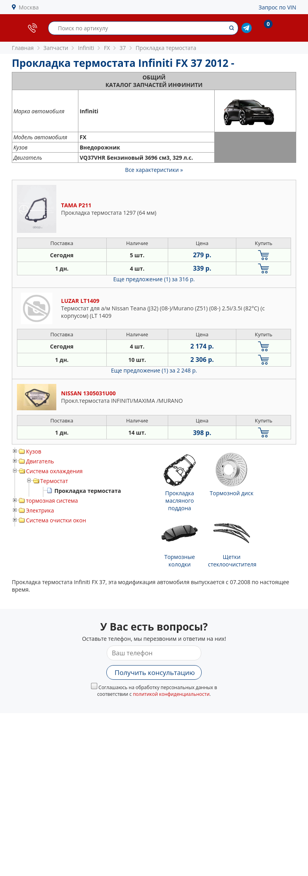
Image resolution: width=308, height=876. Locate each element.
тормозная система (52, 500)
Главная (23, 48)
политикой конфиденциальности (171, 694)
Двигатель (40, 461)
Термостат (54, 481)
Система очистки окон (56, 520)
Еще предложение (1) (154, 279)
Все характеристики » (154, 169)
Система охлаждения (54, 471)
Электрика (40, 510)
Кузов (33, 451)
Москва (29, 7)
